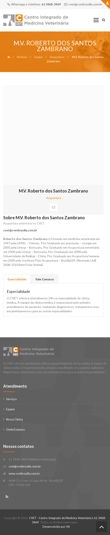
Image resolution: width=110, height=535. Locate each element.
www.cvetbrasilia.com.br (24, 473)
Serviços (11, 399)
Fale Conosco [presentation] (45, 279)
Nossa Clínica (14, 419)
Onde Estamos (15, 429)
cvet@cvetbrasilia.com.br (20, 230)
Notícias (22, 57)
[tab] (17, 279)
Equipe (38, 57)
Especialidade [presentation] (17, 279)
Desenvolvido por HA (56, 526)
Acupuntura (57, 57)
